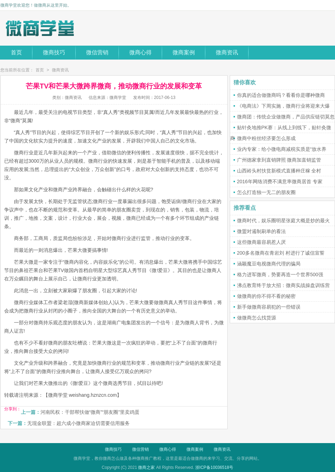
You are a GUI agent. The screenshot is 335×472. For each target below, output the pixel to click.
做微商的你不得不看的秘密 (266, 296)
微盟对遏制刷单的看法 (261, 231)
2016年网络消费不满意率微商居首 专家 (279, 181)
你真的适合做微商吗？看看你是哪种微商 (281, 95)
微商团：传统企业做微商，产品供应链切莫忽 (286, 116)
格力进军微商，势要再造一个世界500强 (280, 274)
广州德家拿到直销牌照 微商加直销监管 (279, 160)
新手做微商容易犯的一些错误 (268, 307)
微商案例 (184, 52)
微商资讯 (227, 52)
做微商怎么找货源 (256, 317)
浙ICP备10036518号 (214, 467)
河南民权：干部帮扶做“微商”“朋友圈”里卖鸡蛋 (90, 412)
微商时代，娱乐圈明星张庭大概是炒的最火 (283, 220)
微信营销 (97, 52)
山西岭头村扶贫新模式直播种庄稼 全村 (279, 170)
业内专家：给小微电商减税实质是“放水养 (282, 149)
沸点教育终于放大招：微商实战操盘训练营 (283, 285)
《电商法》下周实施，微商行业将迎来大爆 (283, 106)
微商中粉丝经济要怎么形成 (266, 138)
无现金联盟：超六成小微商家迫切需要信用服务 (78, 423)
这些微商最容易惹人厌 (261, 242)
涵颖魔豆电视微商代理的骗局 (268, 263)
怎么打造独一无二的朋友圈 (266, 192)
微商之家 (146, 467)
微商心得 (140, 52)
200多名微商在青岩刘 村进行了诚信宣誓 (281, 253)
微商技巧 (54, 52)
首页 (16, 52)
